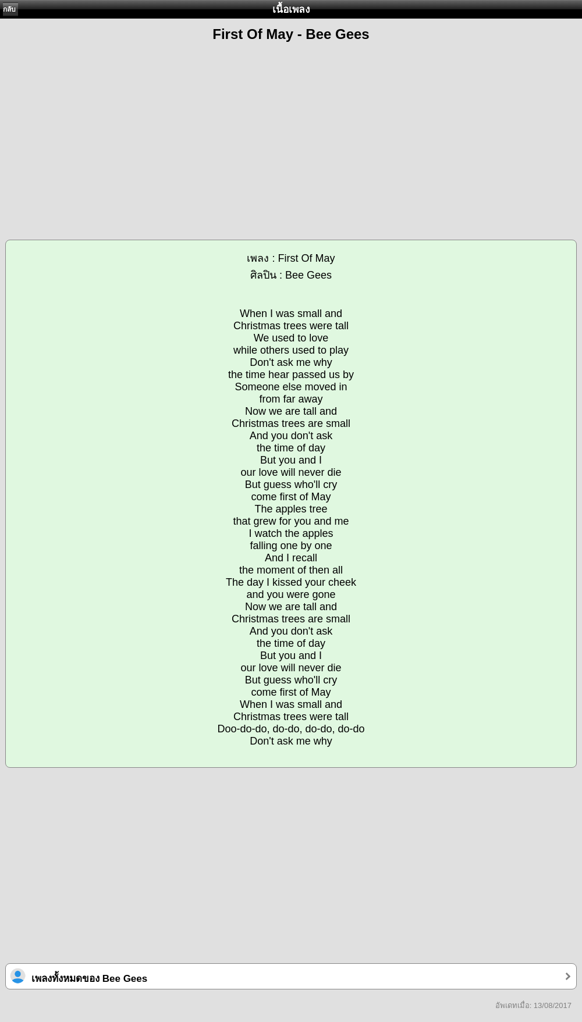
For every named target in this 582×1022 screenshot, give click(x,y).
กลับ (9, 9)
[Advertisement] (291, 134)
